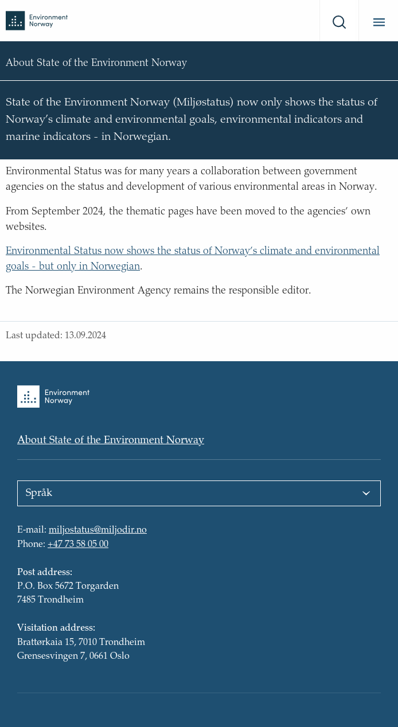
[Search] (337, 20)
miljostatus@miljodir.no (98, 531)
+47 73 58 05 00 (78, 545)
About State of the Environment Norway (110, 441)
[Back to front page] (37, 20)
